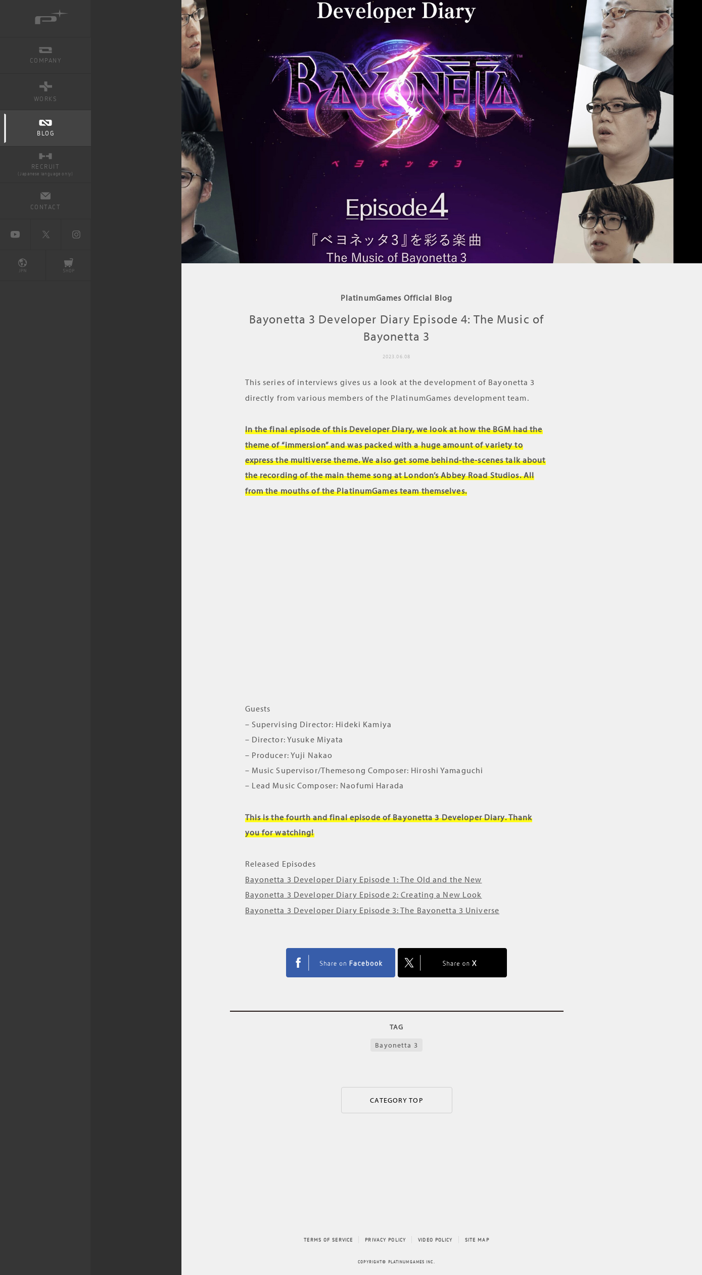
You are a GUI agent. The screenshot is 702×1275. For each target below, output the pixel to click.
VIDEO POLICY (435, 1240)
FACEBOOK (340, 962)
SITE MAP (477, 1240)
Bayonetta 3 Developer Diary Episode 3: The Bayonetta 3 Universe (372, 910)
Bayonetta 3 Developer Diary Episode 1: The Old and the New (363, 879)
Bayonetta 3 (396, 1045)
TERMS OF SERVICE (328, 1240)
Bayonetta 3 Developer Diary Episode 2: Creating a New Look (363, 894)
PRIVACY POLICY (385, 1240)
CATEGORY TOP (396, 1100)
